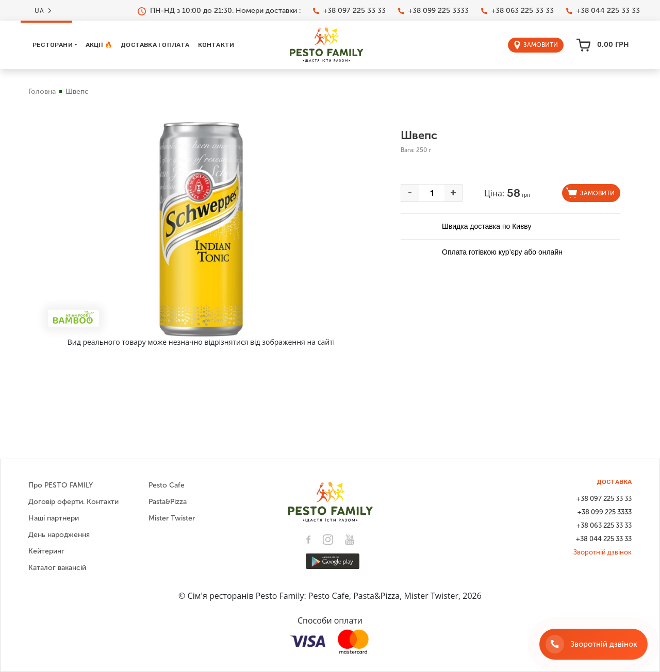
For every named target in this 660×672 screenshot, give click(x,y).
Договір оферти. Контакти (73, 501)
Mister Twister (171, 518)
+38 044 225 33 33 (603, 11)
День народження (59, 534)
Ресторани (52, 44)
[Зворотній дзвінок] (593, 644)
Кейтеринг (46, 551)
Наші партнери (53, 518)
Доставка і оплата (155, 44)
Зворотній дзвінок (602, 552)
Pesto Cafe (166, 485)
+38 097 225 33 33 (349, 11)
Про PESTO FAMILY (60, 485)
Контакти (216, 44)
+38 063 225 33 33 (517, 11)
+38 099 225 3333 (433, 11)
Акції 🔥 (99, 44)
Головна (42, 91)
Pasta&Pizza (167, 501)
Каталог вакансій (57, 567)
